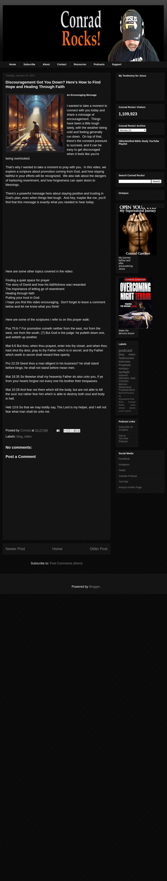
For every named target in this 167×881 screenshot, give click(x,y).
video (28, 436)
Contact (61, 64)
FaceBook (124, 458)
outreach (123, 375)
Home (12, 64)
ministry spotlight (124, 370)
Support (116, 64)
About (46, 64)
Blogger (94, 586)
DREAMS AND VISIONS (127, 380)
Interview (124, 361)
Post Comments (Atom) (66, 563)
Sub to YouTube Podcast (123, 438)
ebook (132, 408)
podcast (125, 350)
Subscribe (29, 64)
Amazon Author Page (130, 487)
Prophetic (125, 365)
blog (19, 436)
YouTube (123, 481)
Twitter (122, 470)
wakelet (128, 411)
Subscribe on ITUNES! (126, 428)
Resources (80, 64)
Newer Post (15, 549)
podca (121, 411)
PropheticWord (127, 389)
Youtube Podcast (128, 476)
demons (123, 384)
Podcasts (99, 64)
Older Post (99, 549)
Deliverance (125, 387)
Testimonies (126, 358)
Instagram (124, 464)
